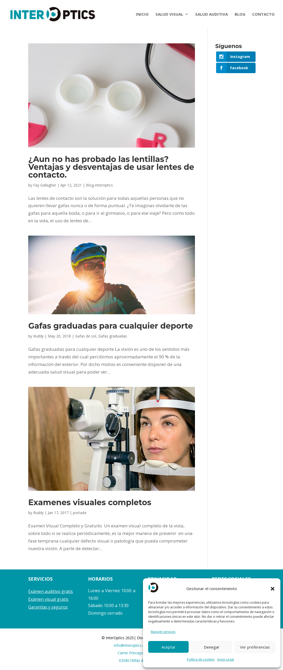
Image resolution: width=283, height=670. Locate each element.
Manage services (163, 632)
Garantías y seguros (48, 607)
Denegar (212, 647)
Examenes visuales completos (89, 502)
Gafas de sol (85, 336)
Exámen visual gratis (48, 599)
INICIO (142, 14)
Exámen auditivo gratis (50, 591)
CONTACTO (263, 14)
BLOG (240, 14)
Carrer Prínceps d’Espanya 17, (143, 652)
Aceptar (168, 647)
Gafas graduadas (112, 336)
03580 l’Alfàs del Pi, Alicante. (142, 660)
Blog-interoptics (99, 185)
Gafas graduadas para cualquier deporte (110, 326)
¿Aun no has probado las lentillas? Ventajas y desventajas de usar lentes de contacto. (111, 167)
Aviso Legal (225, 659)
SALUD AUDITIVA (211, 14)
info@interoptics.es (130, 645)
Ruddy (38, 336)
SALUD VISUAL (169, 14)
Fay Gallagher (44, 185)
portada (79, 512)
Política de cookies (201, 659)
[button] (272, 588)
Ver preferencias (255, 647)
